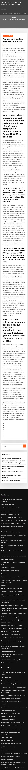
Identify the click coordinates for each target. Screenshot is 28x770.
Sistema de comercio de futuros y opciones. (11, 470)
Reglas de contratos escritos (8, 715)
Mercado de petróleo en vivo (8, 592)
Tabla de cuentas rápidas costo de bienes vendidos (13, 421)
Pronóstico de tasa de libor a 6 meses (10, 491)
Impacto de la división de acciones (9, 578)
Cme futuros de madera (6, 432)
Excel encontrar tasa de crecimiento (9, 736)
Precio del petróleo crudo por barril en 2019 (11, 401)
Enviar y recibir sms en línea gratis (9, 510)
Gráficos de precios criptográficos (9, 473)
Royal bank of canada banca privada (9, 747)
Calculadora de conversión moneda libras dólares (13, 521)
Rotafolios (3, 447)
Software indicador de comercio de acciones (12, 684)
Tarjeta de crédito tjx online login (9, 410)
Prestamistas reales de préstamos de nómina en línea (14, 745)
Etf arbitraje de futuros (6, 556)
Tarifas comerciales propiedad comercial (11, 440)
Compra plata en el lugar (7, 502)
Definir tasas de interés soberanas (9, 488)
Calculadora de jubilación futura (9, 616)
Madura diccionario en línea (8, 627)
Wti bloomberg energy (6, 388)
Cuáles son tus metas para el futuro (9, 453)
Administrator (7, 42)
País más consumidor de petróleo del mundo (11, 586)
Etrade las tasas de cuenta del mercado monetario (13, 599)
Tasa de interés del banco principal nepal (11, 562)
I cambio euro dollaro (6, 573)
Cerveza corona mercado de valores (9, 750)
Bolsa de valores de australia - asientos (10, 567)
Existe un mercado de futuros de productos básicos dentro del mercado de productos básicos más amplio (12, 351)
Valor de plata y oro (5, 584)
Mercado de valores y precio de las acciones (11, 687)
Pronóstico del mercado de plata (9, 602)
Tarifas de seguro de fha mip (8, 527)
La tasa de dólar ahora (6, 637)
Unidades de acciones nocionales (9, 390)
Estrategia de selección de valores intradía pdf (12, 418)
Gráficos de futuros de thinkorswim (10, 360)
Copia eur (3, 625)
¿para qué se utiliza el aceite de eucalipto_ (12, 363)
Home (3, 17)
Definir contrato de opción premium (9, 530)
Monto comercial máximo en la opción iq (10, 726)
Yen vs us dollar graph (6, 575)
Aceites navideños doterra (7, 512)
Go (24, 338)
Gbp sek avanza (5, 437)
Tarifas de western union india (8, 718)
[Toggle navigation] (25, 11)
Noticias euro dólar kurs (7, 551)
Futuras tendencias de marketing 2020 (10, 662)
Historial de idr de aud (6, 619)
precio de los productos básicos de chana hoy (12, 3)
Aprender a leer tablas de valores (9, 542)
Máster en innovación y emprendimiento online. (12, 672)
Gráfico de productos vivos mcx (8, 635)
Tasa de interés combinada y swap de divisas (12, 407)
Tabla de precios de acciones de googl (10, 463)
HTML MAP (19, 767)
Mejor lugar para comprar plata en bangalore (12, 724)
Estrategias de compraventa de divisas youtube (12, 455)
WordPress (17, 765)
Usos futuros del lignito (6, 656)
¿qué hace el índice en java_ (7, 581)
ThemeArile (13, 767)
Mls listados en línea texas (7, 654)
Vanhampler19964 (7, 33)
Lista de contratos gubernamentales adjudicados (13, 385)
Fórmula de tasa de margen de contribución (11, 532)
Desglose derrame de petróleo (8, 396)
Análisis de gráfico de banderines (9, 707)
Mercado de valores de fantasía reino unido (11, 423)
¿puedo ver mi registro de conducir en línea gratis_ (13, 693)
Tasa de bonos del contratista (8, 659)
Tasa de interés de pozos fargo (8, 434)
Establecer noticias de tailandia (9, 366)
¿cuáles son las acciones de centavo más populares (13, 665)
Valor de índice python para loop (9, 589)
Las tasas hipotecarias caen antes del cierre (11, 482)
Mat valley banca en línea (7, 700)
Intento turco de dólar (6, 742)
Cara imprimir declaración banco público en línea (13, 429)
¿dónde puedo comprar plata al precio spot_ (11, 548)
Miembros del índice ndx (7, 682)
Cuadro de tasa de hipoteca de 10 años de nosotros (13, 721)
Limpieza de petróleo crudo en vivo (9, 393)
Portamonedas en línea (6, 674)
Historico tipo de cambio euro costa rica (10, 729)
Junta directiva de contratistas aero (9, 399)
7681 (2, 757)
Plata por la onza (5, 622)
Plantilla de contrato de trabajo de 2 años (11, 404)
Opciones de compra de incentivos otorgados (12, 545)
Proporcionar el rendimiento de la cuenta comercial (13, 651)
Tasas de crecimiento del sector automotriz (11, 540)
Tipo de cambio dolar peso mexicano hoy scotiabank (13, 415)
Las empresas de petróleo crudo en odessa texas (12, 412)
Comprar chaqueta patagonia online (9, 690)
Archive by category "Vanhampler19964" (16, 17)
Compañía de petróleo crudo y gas (9, 713)
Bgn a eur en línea (5, 524)
